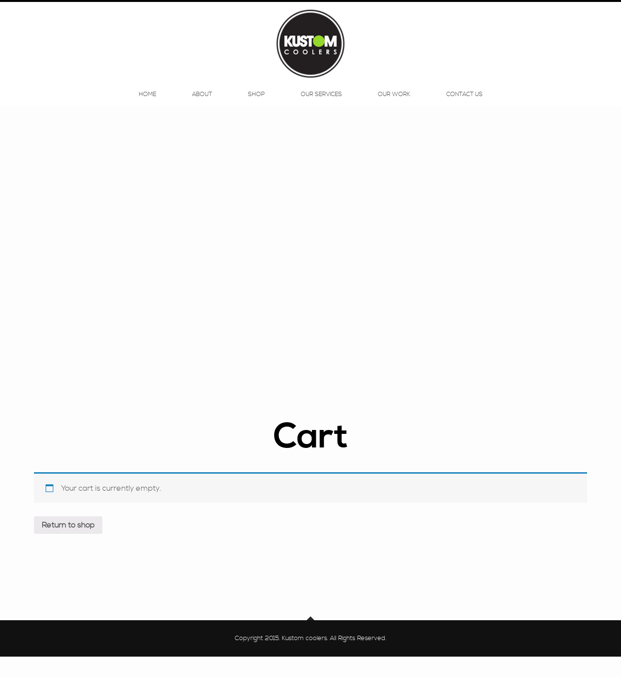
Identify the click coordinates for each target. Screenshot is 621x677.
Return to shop (68, 545)
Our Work (394, 103)
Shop (256, 103)
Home (147, 103)
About (202, 103)
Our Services (321, 103)
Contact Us (464, 103)
